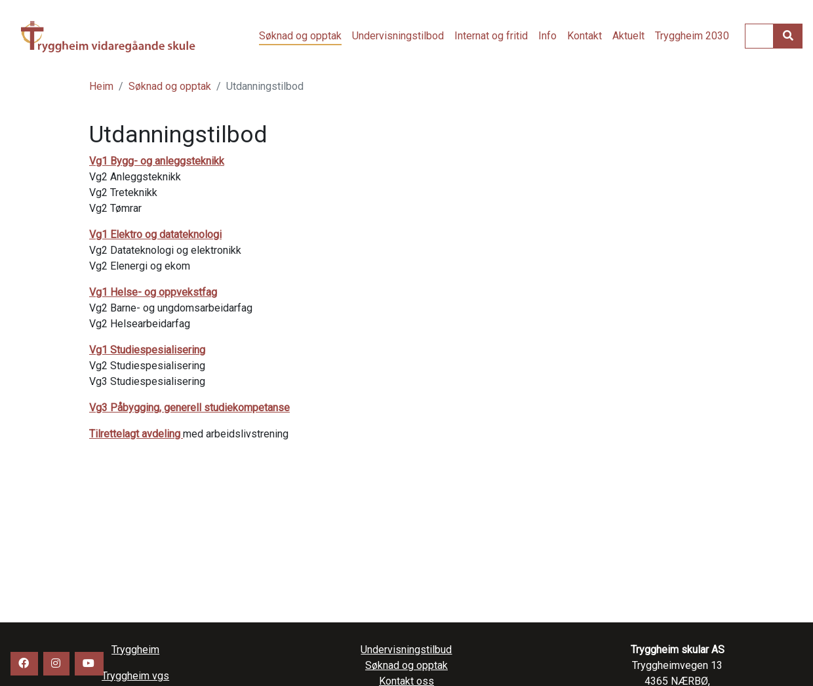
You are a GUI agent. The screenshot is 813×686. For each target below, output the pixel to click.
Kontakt (584, 36)
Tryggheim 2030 (692, 36)
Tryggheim (135, 649)
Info (547, 36)
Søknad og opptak (300, 36)
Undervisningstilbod (398, 36)
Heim (101, 86)
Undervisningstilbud (406, 649)
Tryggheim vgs (119, 36)
